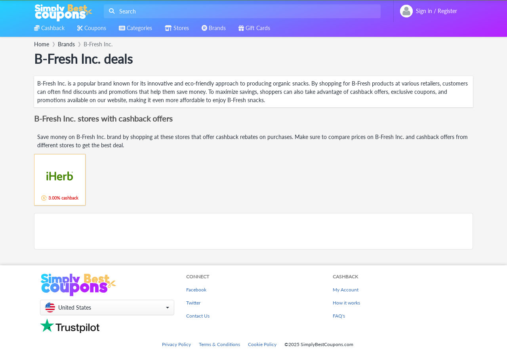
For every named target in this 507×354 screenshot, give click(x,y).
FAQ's (339, 316)
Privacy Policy (176, 344)
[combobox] (240, 11)
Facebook (196, 290)
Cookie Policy (262, 344)
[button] (107, 307)
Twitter (193, 303)
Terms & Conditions (219, 344)
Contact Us (198, 316)
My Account (345, 290)
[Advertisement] (253, 231)
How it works (346, 303)
